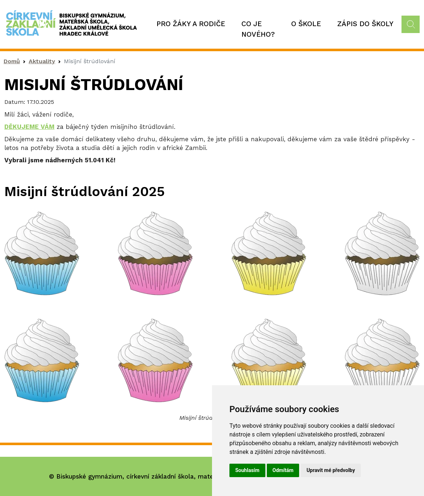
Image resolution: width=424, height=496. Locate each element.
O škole (306, 24)
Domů (12, 61)
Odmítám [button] (283, 470)
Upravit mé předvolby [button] (330, 470)
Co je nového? (258, 29)
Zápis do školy (365, 24)
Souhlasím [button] (247, 470)
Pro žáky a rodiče (190, 24)
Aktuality (42, 61)
